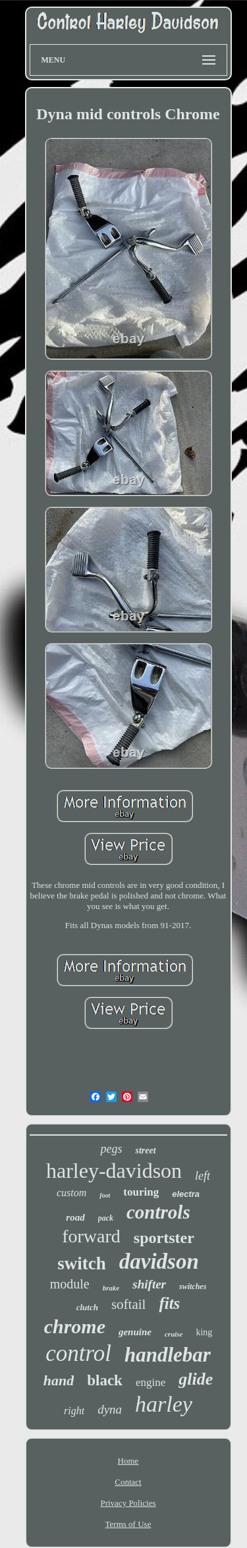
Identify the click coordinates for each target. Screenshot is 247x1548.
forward (91, 1236)
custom (71, 1192)
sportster (164, 1237)
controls (158, 1212)
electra (186, 1194)
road (75, 1217)
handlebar (167, 1354)
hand (58, 1380)
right (74, 1410)
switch (81, 1263)
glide (195, 1379)
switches (192, 1286)
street (145, 1150)
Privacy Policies (127, 1503)
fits (169, 1303)
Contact (128, 1482)
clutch (87, 1307)
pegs (111, 1148)
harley (163, 1404)
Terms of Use (128, 1524)
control (78, 1353)
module (70, 1284)
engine (150, 1382)
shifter (149, 1284)
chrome (74, 1326)
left (202, 1175)
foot (104, 1195)
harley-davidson (114, 1170)
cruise (174, 1334)
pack (105, 1218)
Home (128, 1461)
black (105, 1380)
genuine (135, 1332)
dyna (109, 1409)
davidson (159, 1261)
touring (141, 1192)
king (204, 1332)
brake (111, 1288)
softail (128, 1304)
